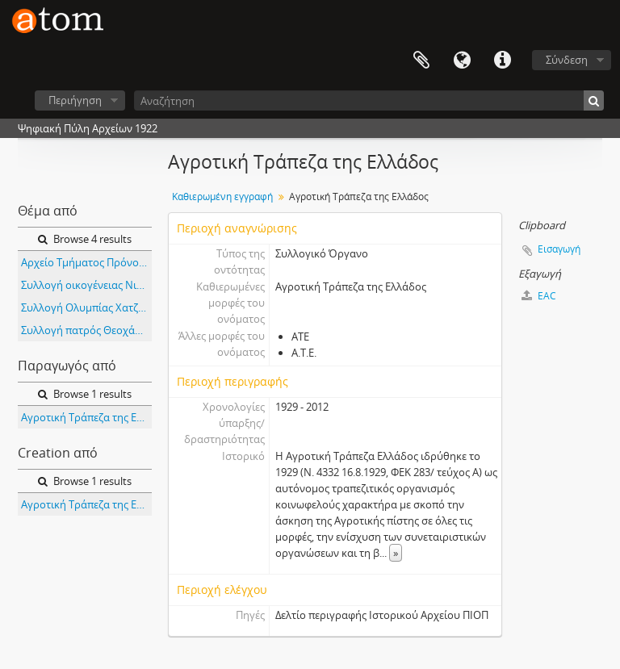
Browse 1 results (85, 394)
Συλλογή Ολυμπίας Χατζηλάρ (86, 307)
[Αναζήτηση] (369, 100)
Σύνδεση (567, 59)
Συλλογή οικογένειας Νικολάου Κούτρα (86, 285)
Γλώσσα (462, 60)
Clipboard (421, 60)
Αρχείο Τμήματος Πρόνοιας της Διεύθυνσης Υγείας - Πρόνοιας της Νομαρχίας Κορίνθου (86, 262)
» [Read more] (395, 553)
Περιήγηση (75, 100)
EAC (539, 296)
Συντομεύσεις (502, 60)
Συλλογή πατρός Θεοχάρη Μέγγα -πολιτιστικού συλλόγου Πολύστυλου (86, 330)
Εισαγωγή (559, 249)
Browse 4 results (85, 239)
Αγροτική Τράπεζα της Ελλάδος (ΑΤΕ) (86, 417)
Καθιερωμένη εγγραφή (222, 196)
